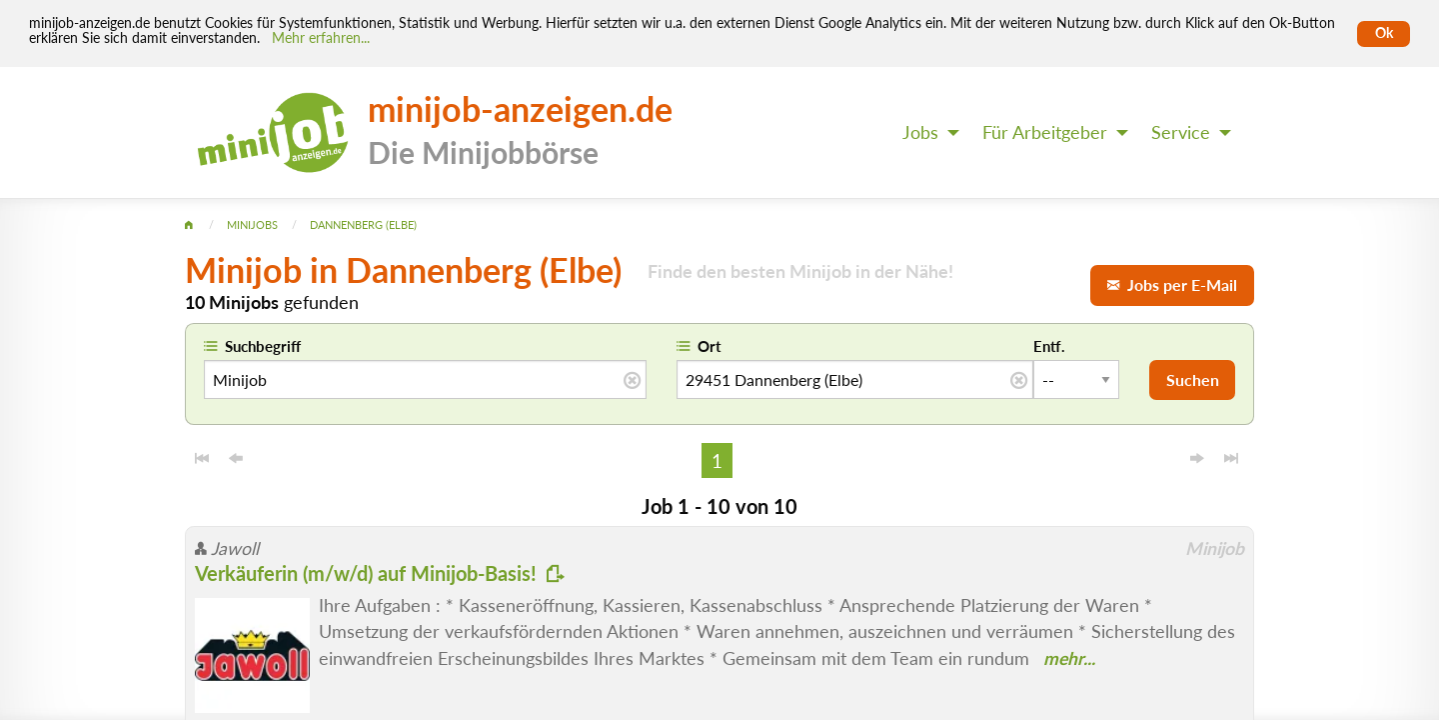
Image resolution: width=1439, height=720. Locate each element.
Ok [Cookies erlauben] (1384, 33)
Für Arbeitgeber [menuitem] (1044, 132)
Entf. (1049, 346)
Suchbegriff (263, 346)
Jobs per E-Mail (1172, 284)
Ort (709, 346)
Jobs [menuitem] (920, 132)
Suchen (1192, 379)
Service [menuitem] (1180, 132)
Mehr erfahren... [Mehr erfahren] (321, 38)
